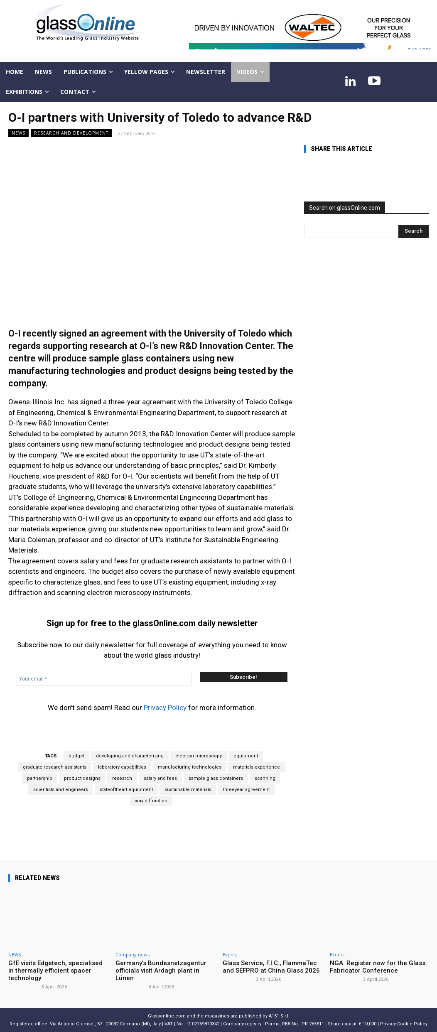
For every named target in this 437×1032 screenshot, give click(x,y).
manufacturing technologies (189, 767)
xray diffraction (151, 800)
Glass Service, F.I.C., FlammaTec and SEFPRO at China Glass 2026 (271, 966)
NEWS (18, 133)
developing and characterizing (130, 756)
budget (76, 756)
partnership (39, 778)
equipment (245, 756)
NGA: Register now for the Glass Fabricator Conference (377, 966)
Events (230, 954)
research (122, 778)
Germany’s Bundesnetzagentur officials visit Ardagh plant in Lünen (160, 970)
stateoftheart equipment (126, 789)
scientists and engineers (60, 789)
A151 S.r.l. (279, 1016)
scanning (265, 778)
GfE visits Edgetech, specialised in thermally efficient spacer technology (55, 970)
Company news (132, 954)
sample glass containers (216, 778)
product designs (82, 778)
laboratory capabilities (122, 767)
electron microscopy (198, 756)
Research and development (71, 133)
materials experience (256, 767)
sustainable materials (187, 789)
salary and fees (160, 778)
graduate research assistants (54, 767)
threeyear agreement (246, 789)
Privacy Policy (165, 707)
